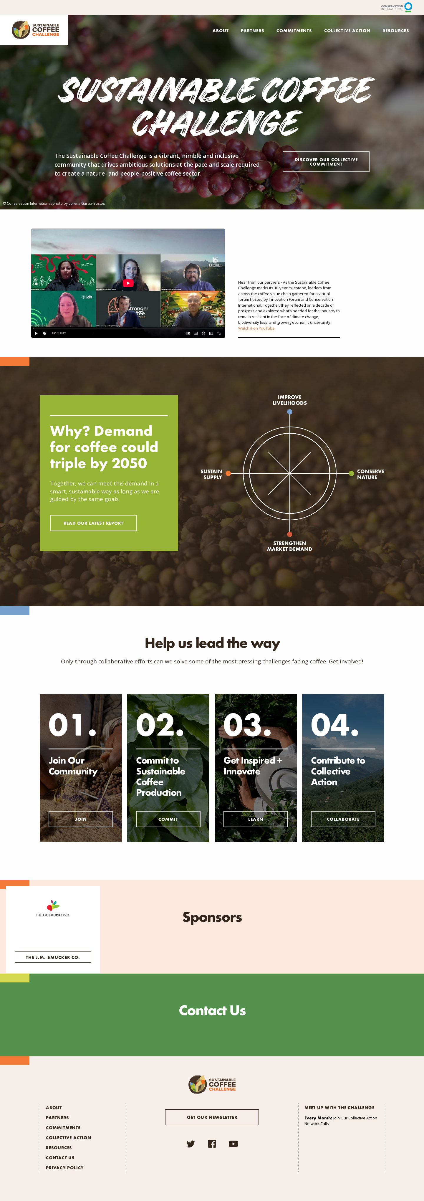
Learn (255, 819)
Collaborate (343, 819)
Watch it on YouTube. (257, 328)
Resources (395, 30)
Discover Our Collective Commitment (326, 161)
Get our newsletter (212, 1117)
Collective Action (347, 30)
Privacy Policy (65, 1167)
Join (81, 819)
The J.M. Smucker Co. (53, 957)
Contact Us (60, 1157)
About (221, 30)
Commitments (294, 30)
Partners (252, 30)
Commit (168, 819)
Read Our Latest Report (93, 523)
